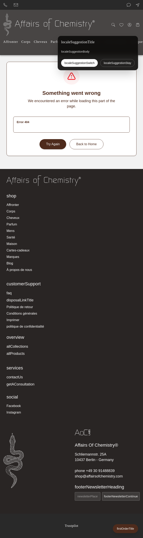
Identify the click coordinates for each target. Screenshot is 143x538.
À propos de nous (19, 270)
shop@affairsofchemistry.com (99, 476)
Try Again (53, 144)
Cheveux (40, 41)
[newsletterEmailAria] (87, 496)
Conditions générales (22, 313)
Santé (11, 237)
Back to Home (86, 144)
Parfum (56, 41)
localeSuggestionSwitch (79, 63)
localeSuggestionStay (117, 63)
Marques (13, 257)
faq (9, 293)
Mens (10, 231)
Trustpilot (71, 525)
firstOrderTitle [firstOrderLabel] (125, 528)
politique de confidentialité (25, 326)
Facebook (14, 406)
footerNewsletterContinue (121, 496)
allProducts (16, 354)
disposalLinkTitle (20, 300)
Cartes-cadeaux (18, 250)
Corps (26, 41)
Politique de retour (20, 307)
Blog (10, 263)
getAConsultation (20, 384)
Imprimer (13, 320)
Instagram (14, 412)
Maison (12, 244)
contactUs (15, 377)
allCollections (17, 346)
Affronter (10, 41)
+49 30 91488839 (100, 471)
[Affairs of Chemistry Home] (7, 24)
